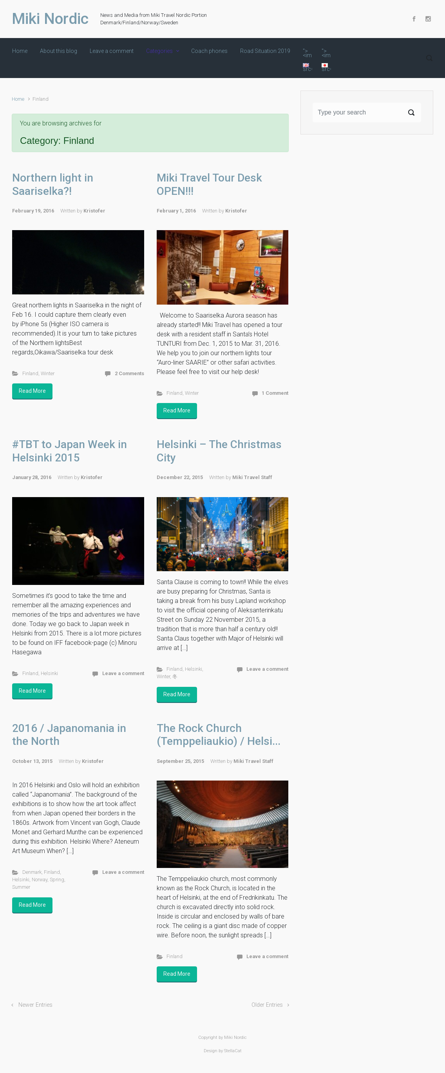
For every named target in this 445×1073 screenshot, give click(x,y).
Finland (30, 373)
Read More (32, 391)
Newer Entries (35, 1005)
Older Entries (267, 1005)
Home (18, 99)
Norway (39, 879)
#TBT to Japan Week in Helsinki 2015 (69, 451)
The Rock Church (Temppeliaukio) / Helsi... (218, 735)
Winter (47, 373)
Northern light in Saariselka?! (52, 184)
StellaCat (233, 1050)
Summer (21, 887)
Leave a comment (123, 673)
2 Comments (129, 373)
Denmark (32, 872)
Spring (57, 879)
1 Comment (275, 393)
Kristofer (94, 211)
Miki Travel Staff (252, 477)
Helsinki (49, 673)
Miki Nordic (50, 19)
